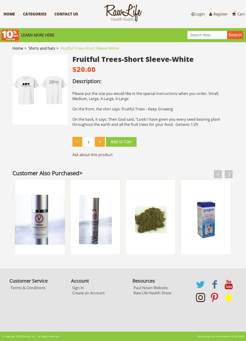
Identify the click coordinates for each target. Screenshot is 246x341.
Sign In (78, 287)
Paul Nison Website (151, 287)
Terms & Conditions (28, 287)
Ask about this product (92, 154)
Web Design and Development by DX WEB (220, 336)
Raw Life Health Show (152, 293)
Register (218, 14)
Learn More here (37, 35)
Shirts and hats (42, 48)
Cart (238, 14)
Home (9, 14)
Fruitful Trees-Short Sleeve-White (90, 48)
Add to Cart (121, 141)
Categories (34, 14)
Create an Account (88, 293)
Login (197, 14)
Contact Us (66, 14)
